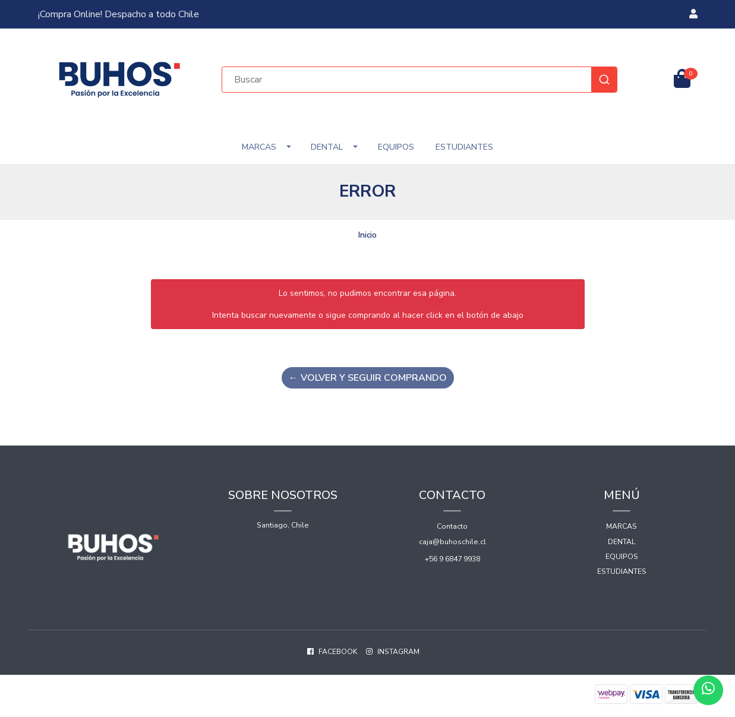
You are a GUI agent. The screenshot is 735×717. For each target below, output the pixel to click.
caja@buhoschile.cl (452, 542)
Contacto (452, 526)
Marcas (259, 147)
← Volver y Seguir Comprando (368, 377)
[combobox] (419, 80)
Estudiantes (464, 147)
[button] (693, 14)
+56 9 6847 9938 (452, 559)
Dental (327, 147)
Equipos (396, 147)
